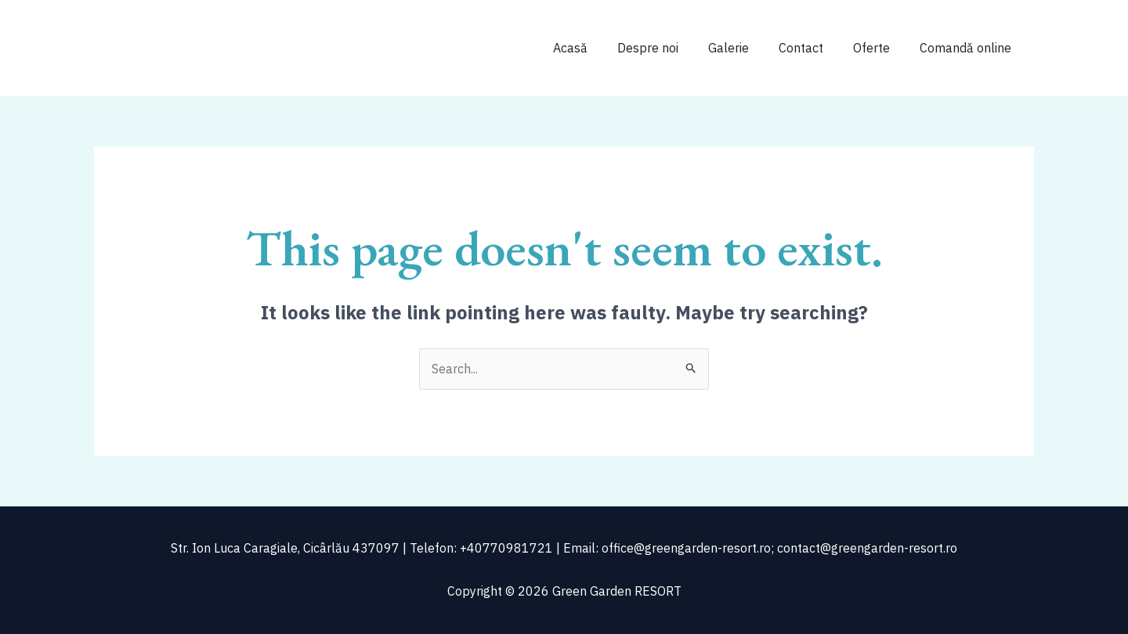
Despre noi (669, 48)
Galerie (745, 48)
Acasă (596, 48)
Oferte (878, 48)
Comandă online (968, 48)
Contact (812, 48)
